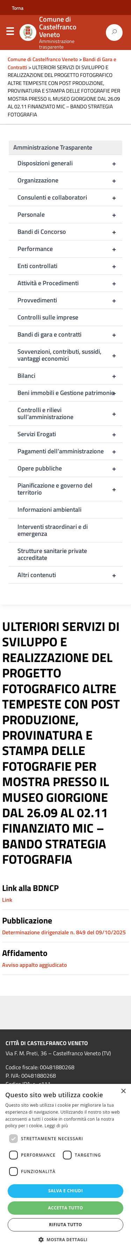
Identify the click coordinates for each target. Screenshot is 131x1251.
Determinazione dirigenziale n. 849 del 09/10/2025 (64, 932)
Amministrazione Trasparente (52, 147)
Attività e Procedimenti (69, 283)
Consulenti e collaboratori (69, 197)
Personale (69, 214)
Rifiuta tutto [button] (65, 1225)
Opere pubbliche (69, 468)
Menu (10, 33)
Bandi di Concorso (69, 231)
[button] (66, 1239)
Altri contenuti (69, 575)
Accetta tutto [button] (65, 1208)
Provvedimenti (69, 300)
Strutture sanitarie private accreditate (52, 554)
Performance (69, 248)
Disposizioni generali (69, 163)
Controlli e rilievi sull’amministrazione (69, 413)
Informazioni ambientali (49, 509)
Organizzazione (69, 180)
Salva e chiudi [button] (65, 1191)
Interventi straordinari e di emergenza (52, 530)
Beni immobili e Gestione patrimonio (69, 392)
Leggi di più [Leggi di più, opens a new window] (56, 1126)
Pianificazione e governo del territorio (69, 489)
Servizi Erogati (69, 434)
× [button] (123, 1091)
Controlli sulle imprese (47, 317)
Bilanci (69, 375)
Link (7, 900)
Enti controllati (69, 266)
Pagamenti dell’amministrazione (69, 451)
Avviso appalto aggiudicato (34, 965)
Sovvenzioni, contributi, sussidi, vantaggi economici (69, 355)
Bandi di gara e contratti (69, 334)
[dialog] (65, 1167)
